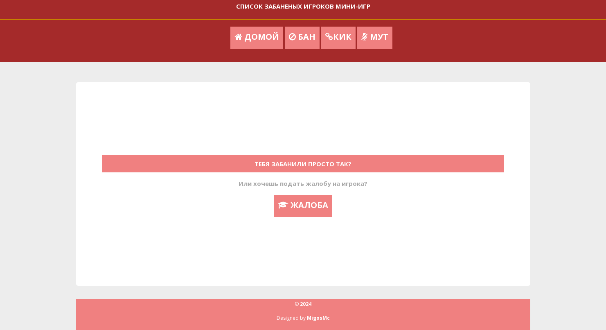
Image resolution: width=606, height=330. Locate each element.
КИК (338, 36)
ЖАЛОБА (303, 204)
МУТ (374, 36)
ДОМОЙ (256, 36)
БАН (302, 36)
